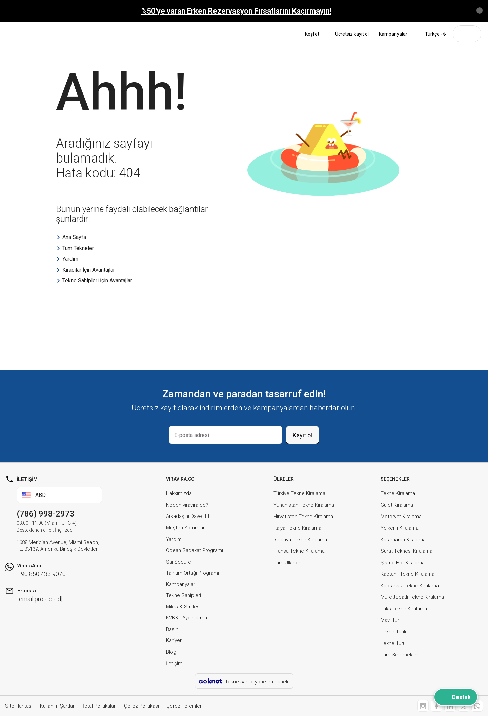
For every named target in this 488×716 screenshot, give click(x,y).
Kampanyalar (393, 34)
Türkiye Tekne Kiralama (299, 493)
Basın (172, 629)
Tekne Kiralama (398, 493)
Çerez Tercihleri (184, 706)
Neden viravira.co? (187, 505)
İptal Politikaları (100, 706)
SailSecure (178, 562)
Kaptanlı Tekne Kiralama (407, 574)
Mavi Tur (390, 620)
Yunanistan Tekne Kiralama (303, 505)
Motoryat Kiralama (401, 516)
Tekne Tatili (393, 632)
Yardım (174, 539)
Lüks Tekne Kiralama (404, 609)
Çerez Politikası (141, 706)
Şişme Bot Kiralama (403, 563)
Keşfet (315, 34)
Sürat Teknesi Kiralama (406, 551)
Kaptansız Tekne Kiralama (410, 586)
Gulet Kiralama (397, 505)
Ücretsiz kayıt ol (352, 34)
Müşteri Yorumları (186, 528)
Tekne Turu (393, 643)
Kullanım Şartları (58, 706)
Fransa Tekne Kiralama (299, 551)
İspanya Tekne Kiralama (300, 539)
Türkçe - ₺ (432, 34)
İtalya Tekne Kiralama (297, 528)
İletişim (174, 663)
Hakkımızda (179, 493)
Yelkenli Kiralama (400, 528)
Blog (171, 652)
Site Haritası (19, 706)
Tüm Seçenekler (399, 655)
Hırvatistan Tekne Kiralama (303, 516)
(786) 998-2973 (46, 514)
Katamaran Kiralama (403, 539)
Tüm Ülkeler (286, 563)
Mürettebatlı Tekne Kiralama (412, 597)
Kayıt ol (302, 435)
